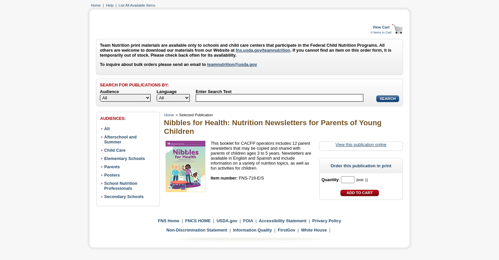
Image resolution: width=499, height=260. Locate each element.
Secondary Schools (124, 196)
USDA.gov (227, 220)
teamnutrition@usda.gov (232, 64)
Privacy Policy (326, 220)
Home (96, 5)
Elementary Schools (124, 158)
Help (109, 5)
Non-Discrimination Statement (196, 230)
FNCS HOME (198, 220)
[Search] (279, 98)
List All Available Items (137, 5)
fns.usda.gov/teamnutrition (263, 50)
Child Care (114, 150)
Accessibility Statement (283, 220)
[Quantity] (348, 179)
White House (314, 230)
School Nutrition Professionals (120, 186)
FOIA (248, 220)
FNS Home (168, 220)
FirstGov (286, 230)
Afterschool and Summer (120, 139)
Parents (112, 166)
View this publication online (360, 144)
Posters (112, 175)
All (106, 128)
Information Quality (252, 230)
